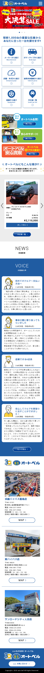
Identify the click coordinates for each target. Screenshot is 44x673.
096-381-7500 (15, 570)
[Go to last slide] (2, 205)
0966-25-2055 (15, 628)
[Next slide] (42, 205)
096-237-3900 (15, 510)
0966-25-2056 (15, 630)
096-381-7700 (15, 567)
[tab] (19, 32)
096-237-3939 (15, 507)
